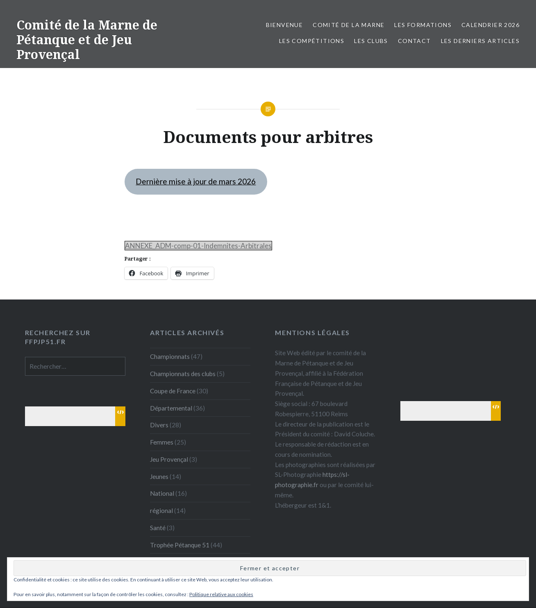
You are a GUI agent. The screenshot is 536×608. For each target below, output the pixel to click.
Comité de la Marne (348, 24)
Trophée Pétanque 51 (179, 545)
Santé (158, 527)
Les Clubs (371, 40)
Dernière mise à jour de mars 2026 (196, 181)
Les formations (423, 24)
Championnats (170, 356)
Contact (414, 40)
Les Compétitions (311, 40)
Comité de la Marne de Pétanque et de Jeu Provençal (86, 39)
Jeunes (159, 476)
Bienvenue (284, 24)
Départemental (171, 408)
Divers (159, 425)
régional (161, 510)
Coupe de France (172, 391)
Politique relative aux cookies (221, 594)
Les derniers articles (480, 40)
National (162, 493)
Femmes (161, 442)
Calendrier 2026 (490, 24)
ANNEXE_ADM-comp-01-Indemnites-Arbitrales (198, 245)
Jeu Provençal (169, 459)
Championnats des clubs (183, 373)
